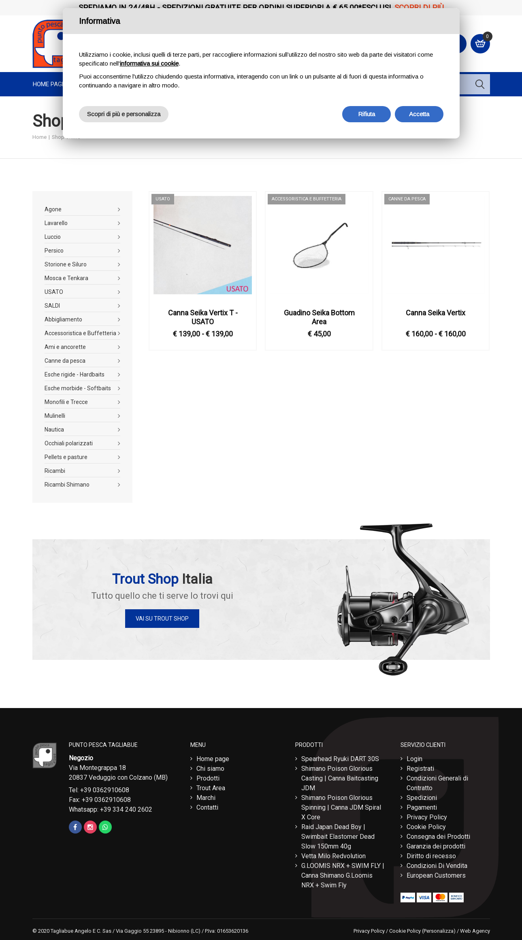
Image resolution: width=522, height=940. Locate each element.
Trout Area (210, 788)
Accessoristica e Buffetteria (80, 333)
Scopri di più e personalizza (123, 114)
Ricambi (55, 471)
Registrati (420, 768)
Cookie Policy (426, 827)
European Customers (436, 875)
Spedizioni (422, 798)
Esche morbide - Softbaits (78, 388)
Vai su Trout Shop (162, 618)
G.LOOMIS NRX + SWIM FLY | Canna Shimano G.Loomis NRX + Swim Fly (342, 875)
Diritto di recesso (431, 856)
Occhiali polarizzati (69, 443)
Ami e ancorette (65, 347)
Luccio (53, 237)
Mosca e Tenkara (66, 278)
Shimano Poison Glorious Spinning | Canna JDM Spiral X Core (341, 807)
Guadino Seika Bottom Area (319, 317)
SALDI (52, 305)
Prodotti (207, 778)
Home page (49, 84)
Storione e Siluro (66, 264)
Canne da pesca (65, 360)
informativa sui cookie (149, 63)
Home (39, 137)
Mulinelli (55, 416)
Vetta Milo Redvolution (333, 856)
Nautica (54, 429)
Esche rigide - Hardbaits (74, 374)
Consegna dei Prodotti (438, 836)
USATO (54, 292)
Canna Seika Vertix (435, 312)
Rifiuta (366, 114)
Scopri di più (419, 7)
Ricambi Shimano (67, 484)
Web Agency (475, 931)
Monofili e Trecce (66, 402)
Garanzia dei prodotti (436, 846)
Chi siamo (210, 768)
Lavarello (56, 223)
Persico (54, 250)
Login (414, 759)
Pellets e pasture (66, 457)
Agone (53, 209)
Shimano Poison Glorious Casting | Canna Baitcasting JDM (339, 778)
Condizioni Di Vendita (437, 866)
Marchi (205, 798)
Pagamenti (422, 807)
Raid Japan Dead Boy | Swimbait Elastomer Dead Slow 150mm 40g (338, 836)
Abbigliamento (63, 319)
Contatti (207, 807)
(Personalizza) (439, 931)
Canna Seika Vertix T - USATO (203, 317)
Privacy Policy (427, 817)
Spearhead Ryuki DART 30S (340, 759)
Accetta (419, 114)
